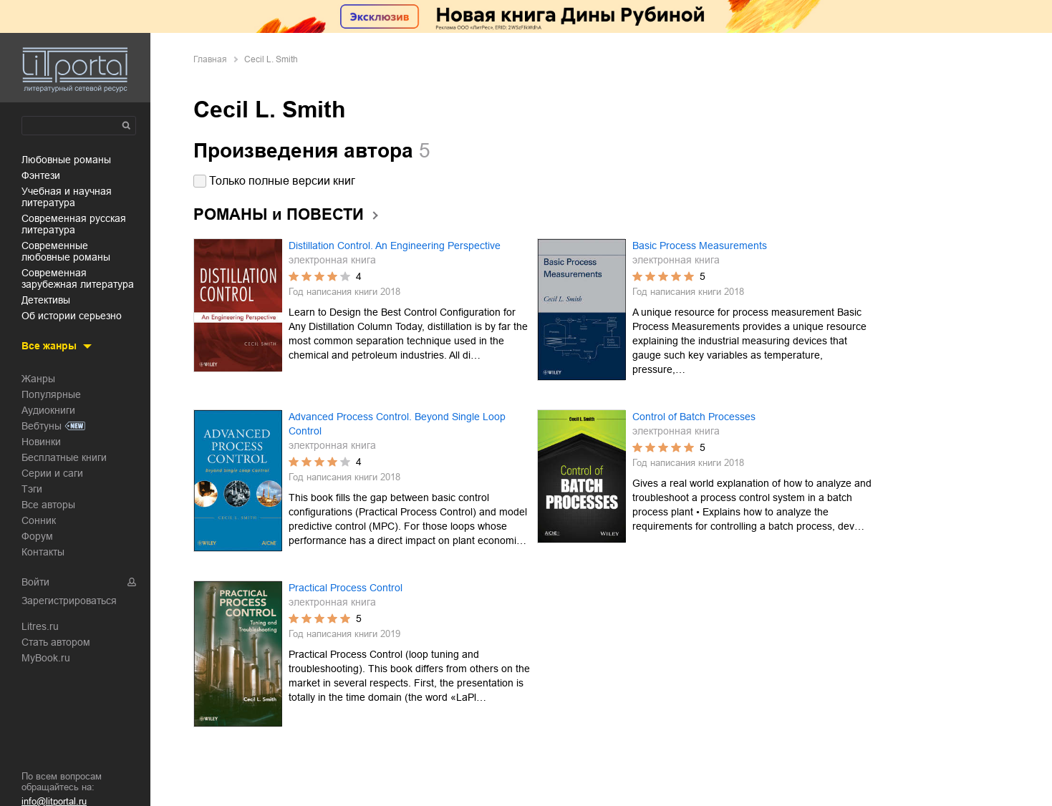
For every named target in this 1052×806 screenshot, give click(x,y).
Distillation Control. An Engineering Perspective (395, 245)
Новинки (41, 441)
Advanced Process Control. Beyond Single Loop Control (397, 424)
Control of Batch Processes (694, 416)
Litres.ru (40, 626)
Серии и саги (52, 473)
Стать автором (55, 642)
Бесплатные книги (64, 457)
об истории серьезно (71, 315)
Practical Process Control (345, 587)
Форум (37, 536)
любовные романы (66, 159)
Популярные (51, 394)
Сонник (38, 520)
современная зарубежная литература (77, 278)
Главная (210, 59)
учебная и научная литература (66, 196)
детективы (45, 300)
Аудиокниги (48, 410)
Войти (35, 582)
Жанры (38, 378)
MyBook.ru (45, 658)
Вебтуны (41, 426)
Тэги (31, 489)
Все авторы (48, 504)
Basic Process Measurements (699, 245)
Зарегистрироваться (69, 600)
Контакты (42, 552)
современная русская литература (73, 224)
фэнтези (40, 175)
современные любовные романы (65, 251)
